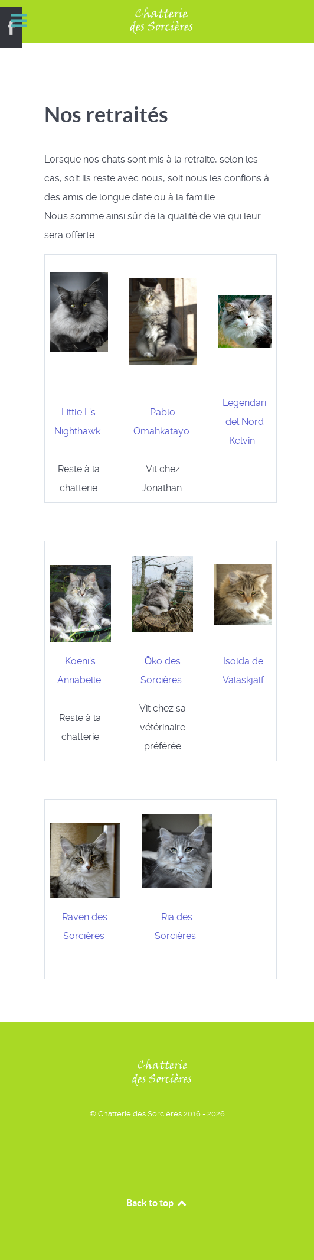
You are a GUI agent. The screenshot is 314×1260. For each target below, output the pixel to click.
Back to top (157, 1202)
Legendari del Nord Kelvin (244, 421)
